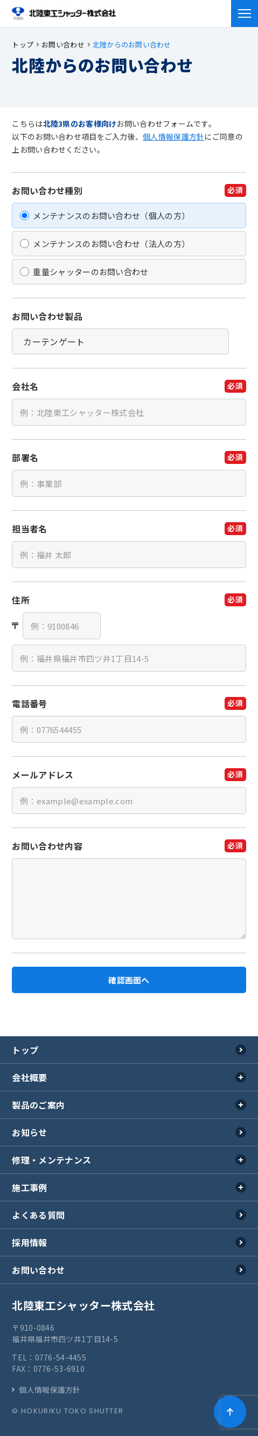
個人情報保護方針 (173, 136)
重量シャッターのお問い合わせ (90, 271)
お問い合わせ (38, 1269)
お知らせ (29, 1132)
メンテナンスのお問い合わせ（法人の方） (111, 243)
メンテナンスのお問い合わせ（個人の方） (111, 215)
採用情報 (29, 1242)
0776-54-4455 (60, 1357)
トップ (25, 1049)
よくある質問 (38, 1214)
